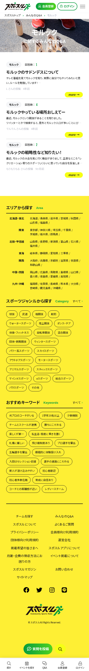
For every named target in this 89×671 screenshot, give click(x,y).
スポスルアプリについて (64, 548)
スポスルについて (24, 524)
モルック (14, 64)
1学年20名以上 (50, 415)
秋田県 (75, 218)
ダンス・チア (63, 323)
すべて (78, 301)
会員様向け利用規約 (64, 532)
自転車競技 (43, 332)
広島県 (44, 272)
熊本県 (64, 283)
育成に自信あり (44, 480)
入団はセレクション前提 (22, 461)
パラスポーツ (16, 387)
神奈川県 (45, 230)
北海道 (34, 218)
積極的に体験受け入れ (48, 452)
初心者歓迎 (49, 470)
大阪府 (34, 260)
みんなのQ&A (64, 516)
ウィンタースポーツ (45, 341)
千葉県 (67, 230)
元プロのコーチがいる (21, 415)
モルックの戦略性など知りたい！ (34, 152)
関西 (21, 260)
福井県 (34, 246)
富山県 (64, 241)
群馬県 (54, 234)
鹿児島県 (45, 288)
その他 (35, 387)
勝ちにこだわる (53, 424)
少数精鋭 (72, 415)
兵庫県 (44, 260)
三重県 (64, 253)
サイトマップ (25, 577)
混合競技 (63, 332)
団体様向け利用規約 (24, 540)
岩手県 (54, 218)
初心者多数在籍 (18, 480)
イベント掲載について (64, 555)
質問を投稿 (38, 648)
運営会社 (64, 540)
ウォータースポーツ (20, 323)
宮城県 (64, 218)
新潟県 (54, 241)
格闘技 (39, 314)
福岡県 (34, 283)
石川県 (75, 241)
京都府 (54, 260)
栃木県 (44, 234)
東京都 (34, 230)
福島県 (44, 222)
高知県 (64, 276)
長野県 (44, 241)
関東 (21, 230)
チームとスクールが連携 (23, 424)
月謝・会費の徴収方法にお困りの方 (24, 558)
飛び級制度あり (41, 443)
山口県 (75, 272)
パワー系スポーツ (19, 351)
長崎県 (54, 283)
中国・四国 (18, 272)
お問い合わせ (64, 569)
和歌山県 (35, 264)
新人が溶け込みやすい (22, 470)
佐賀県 (44, 283)
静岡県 (44, 253)
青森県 (44, 218)
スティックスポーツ (47, 369)
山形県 (34, 222)
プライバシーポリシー (24, 532)
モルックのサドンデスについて (32, 72)
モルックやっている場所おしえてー (35, 112)
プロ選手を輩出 (66, 443)
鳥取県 (54, 272)
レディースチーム (54, 489)
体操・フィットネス (19, 332)
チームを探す (24, 516)
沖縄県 (57, 288)
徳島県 (44, 276)
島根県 (64, 272)
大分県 (75, 283)
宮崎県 (34, 288)
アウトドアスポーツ (19, 360)
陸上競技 (44, 323)
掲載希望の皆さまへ (24, 548)
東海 (21, 253)
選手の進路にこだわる (56, 461)
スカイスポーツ (45, 351)
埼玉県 (57, 230)
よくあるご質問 (64, 524)
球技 (11, 314)
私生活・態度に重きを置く (46, 434)
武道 (25, 314)
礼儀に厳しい (16, 443)
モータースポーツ (48, 360)
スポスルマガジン (24, 569)
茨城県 (34, 234)
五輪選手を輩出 (18, 452)
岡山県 (34, 272)
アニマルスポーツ (19, 369)
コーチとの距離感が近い (23, 489)
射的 (53, 314)
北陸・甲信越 (16, 241)
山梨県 (34, 241)
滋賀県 (64, 260)
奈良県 (75, 260)
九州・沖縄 (18, 283)
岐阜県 (34, 253)
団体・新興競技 (17, 341)
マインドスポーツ (18, 378)
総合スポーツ (63, 378)
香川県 (34, 276)
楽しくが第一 (16, 434)
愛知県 (54, 253)
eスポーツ (42, 378)
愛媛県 (54, 276)
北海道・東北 (16, 218)
